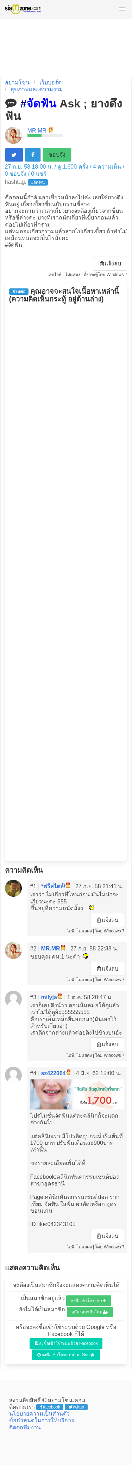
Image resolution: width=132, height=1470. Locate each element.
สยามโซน (17, 83)
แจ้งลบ (110, 263)
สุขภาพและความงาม (37, 89)
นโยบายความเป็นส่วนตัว (39, 1414)
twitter (76, 1407)
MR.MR (36, 131)
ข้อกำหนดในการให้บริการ (41, 1420)
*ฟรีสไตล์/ (53, 886)
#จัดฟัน (38, 182)
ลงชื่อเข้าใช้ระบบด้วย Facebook (66, 1343)
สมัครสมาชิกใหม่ (89, 1312)
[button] (122, 9)
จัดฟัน (41, 103)
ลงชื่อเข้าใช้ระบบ (88, 1300)
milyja (49, 997)
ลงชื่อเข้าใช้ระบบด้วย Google (66, 1354)
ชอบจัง (57, 155)
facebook (50, 1407)
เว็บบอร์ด (50, 83)
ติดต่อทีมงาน (25, 1427)
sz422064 (53, 1073)
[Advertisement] (66, 582)
